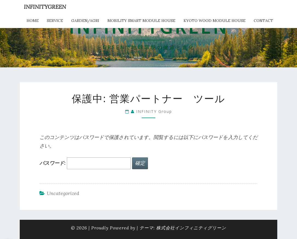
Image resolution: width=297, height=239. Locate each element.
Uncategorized (63, 193)
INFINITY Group (154, 111)
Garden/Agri (85, 20)
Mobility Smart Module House (141, 20)
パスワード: (85, 163)
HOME (33, 20)
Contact (263, 20)
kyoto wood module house (214, 20)
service (55, 20)
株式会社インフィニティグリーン (191, 227)
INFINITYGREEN (45, 6)
